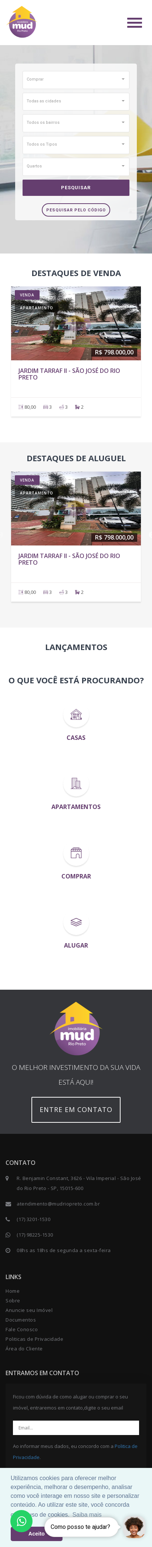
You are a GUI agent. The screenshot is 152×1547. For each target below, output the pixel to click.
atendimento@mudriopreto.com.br (58, 1203)
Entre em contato (76, 1109)
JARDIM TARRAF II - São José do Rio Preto (69, 374)
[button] (76, 79)
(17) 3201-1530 (33, 1219)
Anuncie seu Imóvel (29, 1310)
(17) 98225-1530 (35, 1234)
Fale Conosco (22, 1329)
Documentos (21, 1319)
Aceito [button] (36, 1534)
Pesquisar (76, 187)
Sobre (13, 1300)
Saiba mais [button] (87, 1515)
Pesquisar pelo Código (76, 210)
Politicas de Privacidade (34, 1339)
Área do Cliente (24, 1348)
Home (13, 1291)
